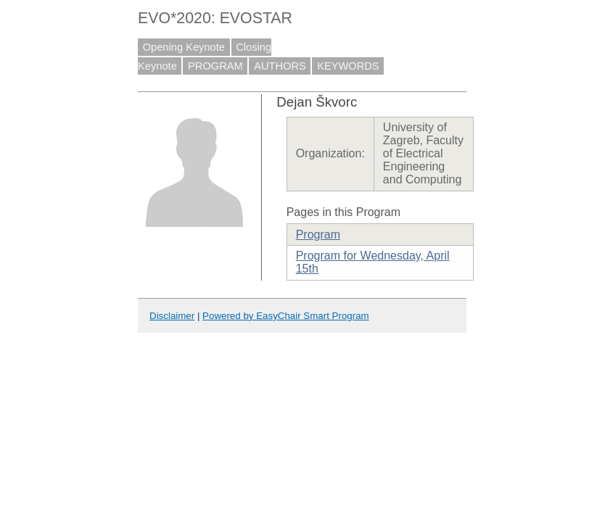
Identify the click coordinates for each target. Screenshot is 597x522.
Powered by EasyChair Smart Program (285, 315)
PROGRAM (215, 66)
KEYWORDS (348, 66)
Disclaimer (171, 315)
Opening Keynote (184, 47)
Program (318, 234)
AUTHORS (280, 66)
